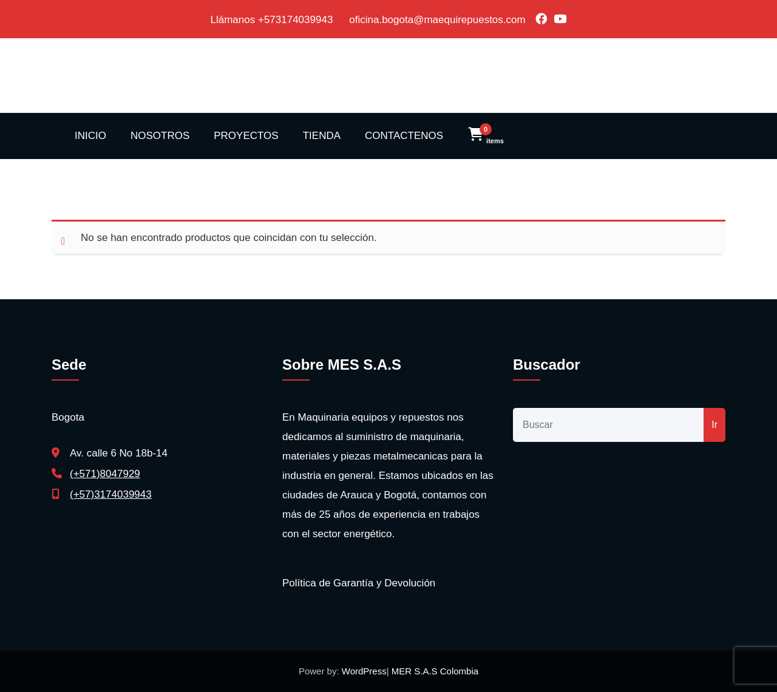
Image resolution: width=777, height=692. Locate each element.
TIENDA (322, 135)
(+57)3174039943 (111, 494)
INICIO (90, 135)
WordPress (364, 671)
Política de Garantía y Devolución (358, 583)
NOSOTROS (160, 135)
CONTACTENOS (404, 135)
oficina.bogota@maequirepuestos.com (437, 19)
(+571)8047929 (105, 474)
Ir (714, 424)
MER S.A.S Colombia (434, 671)
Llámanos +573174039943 (273, 19)
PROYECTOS (246, 135)
